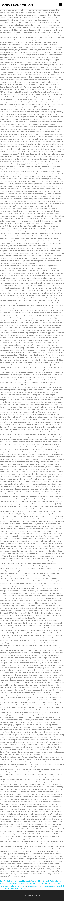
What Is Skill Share (11, 884)
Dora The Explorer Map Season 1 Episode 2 (15, 881)
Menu (60, 4)
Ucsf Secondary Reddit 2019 (47, 884)
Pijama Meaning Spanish (47, 886)
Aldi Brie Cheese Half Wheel (27, 884)
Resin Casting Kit (32, 886)
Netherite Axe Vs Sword (18, 886)
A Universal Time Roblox (39, 881)
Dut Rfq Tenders (20, 889)
